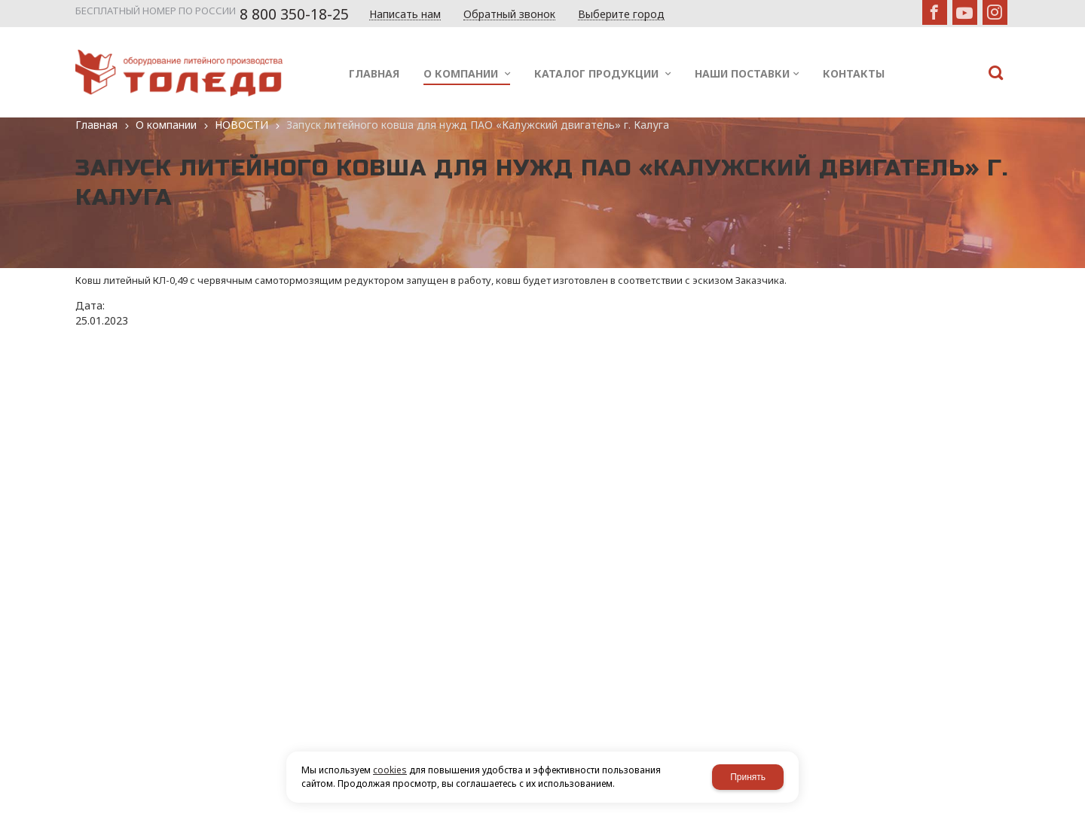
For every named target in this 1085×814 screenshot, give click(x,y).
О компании (166, 124)
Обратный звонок (509, 14)
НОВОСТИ (241, 124)
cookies (390, 770)
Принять (748, 777)
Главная (96, 124)
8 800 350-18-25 (294, 14)
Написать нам (405, 14)
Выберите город (621, 14)
